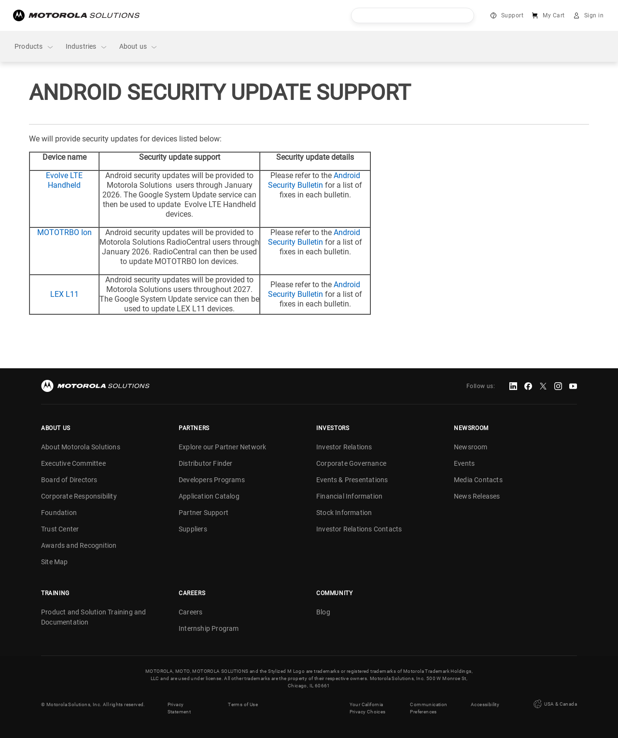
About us (138, 47)
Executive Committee (73, 463)
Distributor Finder (206, 463)
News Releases (477, 496)
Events (464, 463)
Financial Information (349, 496)
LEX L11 (64, 294)
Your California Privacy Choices (368, 708)
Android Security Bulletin (314, 180)
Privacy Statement (179, 708)
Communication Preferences (428, 708)
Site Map (54, 562)
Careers (190, 612)
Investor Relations (344, 447)
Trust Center (60, 529)
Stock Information (344, 512)
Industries (87, 47)
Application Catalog (209, 496)
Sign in (594, 15)
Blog (323, 612)
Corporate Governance (351, 463)
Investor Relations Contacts (359, 529)
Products (34, 47)
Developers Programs (212, 480)
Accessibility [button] (485, 704)
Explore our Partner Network (222, 447)
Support (512, 15)
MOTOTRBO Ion (64, 232)
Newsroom (471, 447)
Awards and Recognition (78, 545)
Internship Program (209, 628)
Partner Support (203, 512)
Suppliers (193, 529)
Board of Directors (69, 480)
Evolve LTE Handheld (64, 180)
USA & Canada (554, 704)
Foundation (59, 512)
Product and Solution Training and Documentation (93, 617)
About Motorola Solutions (80, 447)
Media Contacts (478, 480)
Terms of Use (243, 704)
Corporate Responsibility (79, 496)
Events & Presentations (352, 480)
